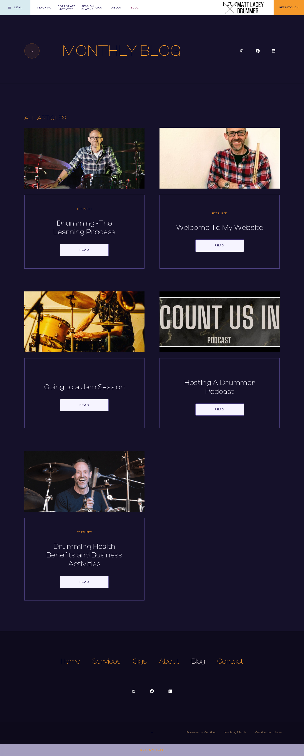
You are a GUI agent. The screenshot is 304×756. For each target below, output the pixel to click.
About (169, 661)
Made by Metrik (235, 732)
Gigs (140, 661)
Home (70, 661)
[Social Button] (242, 51)
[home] (243, 7)
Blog (198, 661)
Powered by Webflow (201, 732)
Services (106, 661)
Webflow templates (268, 732)
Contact (230, 661)
